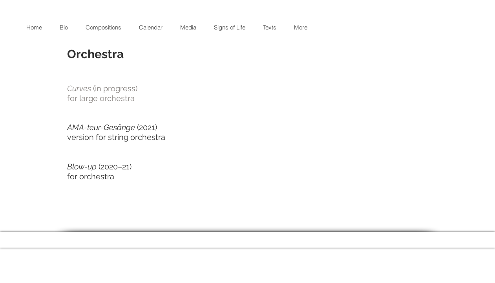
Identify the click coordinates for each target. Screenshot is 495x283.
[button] (106, 27)
